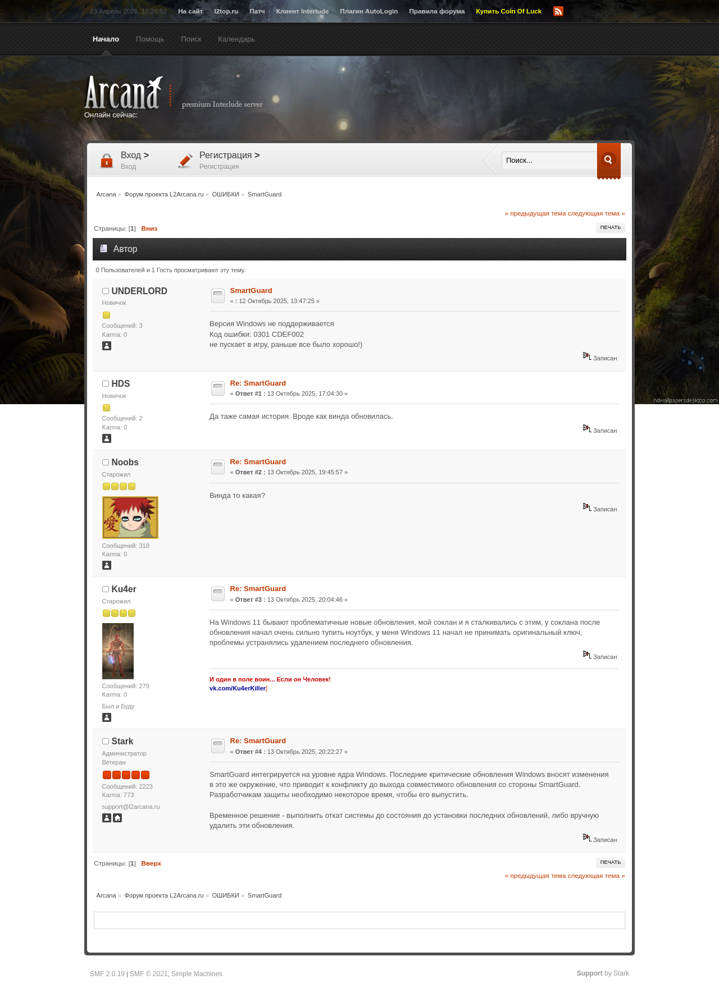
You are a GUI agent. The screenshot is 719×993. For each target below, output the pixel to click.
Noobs (125, 462)
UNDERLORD (140, 291)
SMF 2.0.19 (107, 974)
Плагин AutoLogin (369, 11)
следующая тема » (596, 213)
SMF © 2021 (149, 974)
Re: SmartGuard (258, 383)
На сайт (190, 11)
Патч (257, 11)
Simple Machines (196, 974)
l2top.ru (226, 11)
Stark (123, 741)
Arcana (185, 92)
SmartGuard (251, 290)
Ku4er (124, 589)
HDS (121, 383)
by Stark (603, 973)
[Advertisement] (469, 99)
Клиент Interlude (302, 11)
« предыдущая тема (535, 213)
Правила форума (437, 11)
